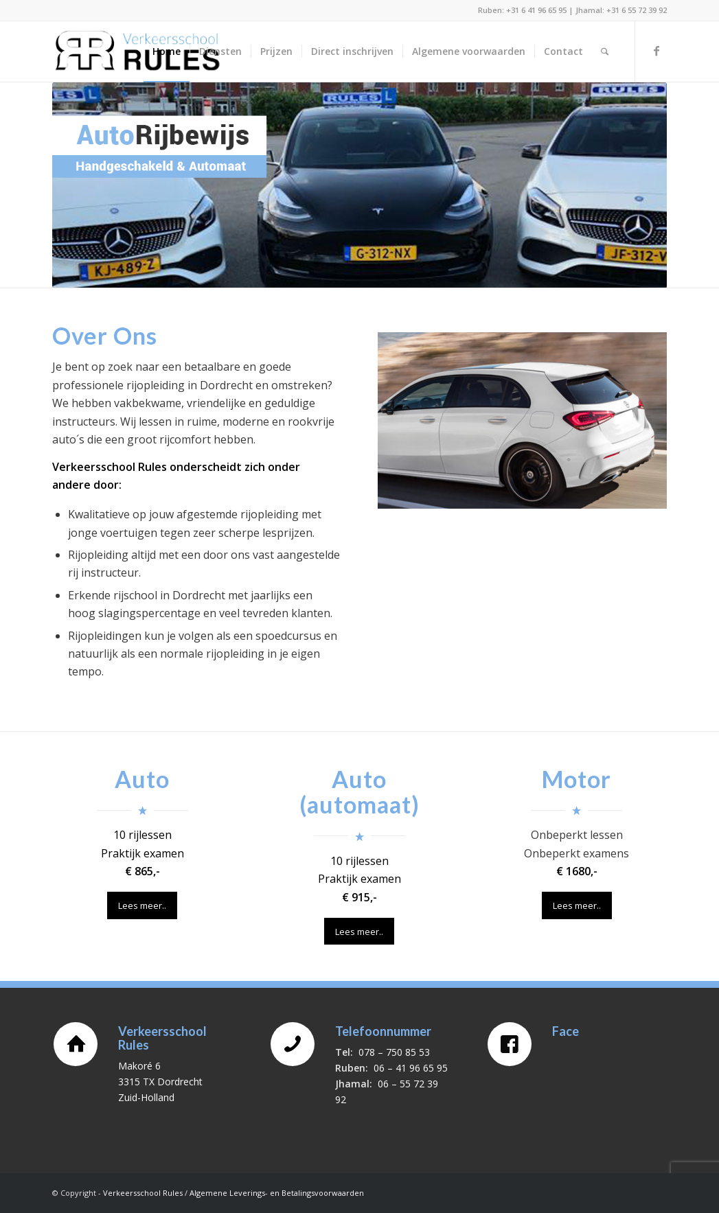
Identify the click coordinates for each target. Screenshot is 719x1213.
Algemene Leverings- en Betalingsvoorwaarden (277, 1193)
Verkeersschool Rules (143, 1193)
